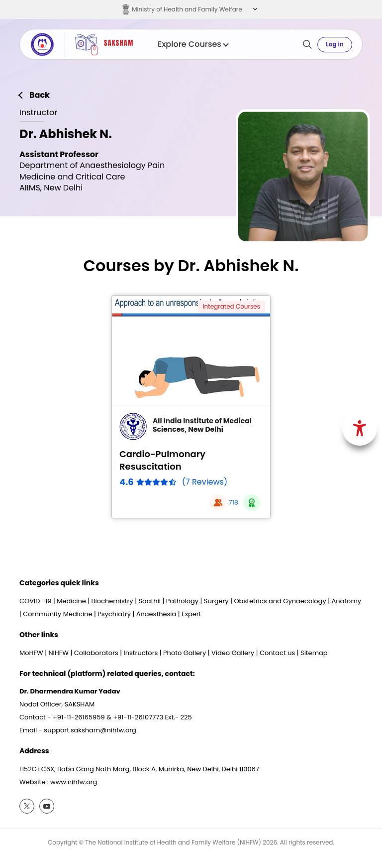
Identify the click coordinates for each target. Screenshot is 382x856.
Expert (191, 614)
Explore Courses (193, 44)
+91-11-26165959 (79, 717)
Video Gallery (232, 653)
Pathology (182, 601)
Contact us (277, 653)
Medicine (71, 601)
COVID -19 (35, 601)
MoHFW (31, 653)
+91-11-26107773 (138, 717)
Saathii (149, 601)
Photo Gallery (184, 653)
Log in (334, 44)
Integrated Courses (231, 306)
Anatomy (346, 601)
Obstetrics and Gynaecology (280, 601)
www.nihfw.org (73, 782)
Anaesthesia (156, 614)
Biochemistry (112, 601)
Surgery (216, 601)
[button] (254, 9)
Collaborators (96, 653)
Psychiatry (114, 614)
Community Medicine (57, 614)
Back (39, 95)
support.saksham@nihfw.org (90, 730)
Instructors (141, 653)
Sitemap (314, 653)
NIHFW (58, 653)
